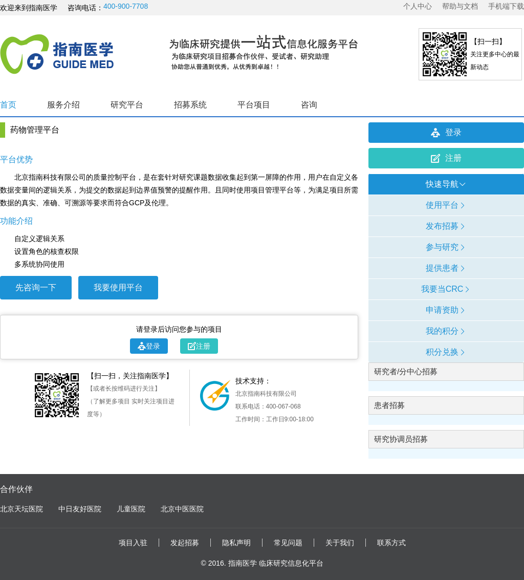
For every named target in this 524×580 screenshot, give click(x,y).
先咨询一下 (35, 287)
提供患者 (446, 268)
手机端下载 (506, 6)
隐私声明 (236, 543)
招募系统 (190, 104)
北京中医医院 (182, 509)
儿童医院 (131, 509)
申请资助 (446, 310)
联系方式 (391, 543)
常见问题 (288, 543)
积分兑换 (446, 352)
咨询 (309, 104)
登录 (149, 346)
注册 (199, 346)
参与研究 (446, 247)
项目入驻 (133, 543)
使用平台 (446, 205)
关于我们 (339, 543)
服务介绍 (63, 104)
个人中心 (417, 6)
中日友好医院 (79, 509)
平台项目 (253, 104)
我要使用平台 (118, 287)
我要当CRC (446, 289)
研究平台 (127, 104)
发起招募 (184, 543)
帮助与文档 (460, 6)
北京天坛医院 (21, 509)
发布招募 (446, 226)
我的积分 (446, 331)
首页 (8, 104)
